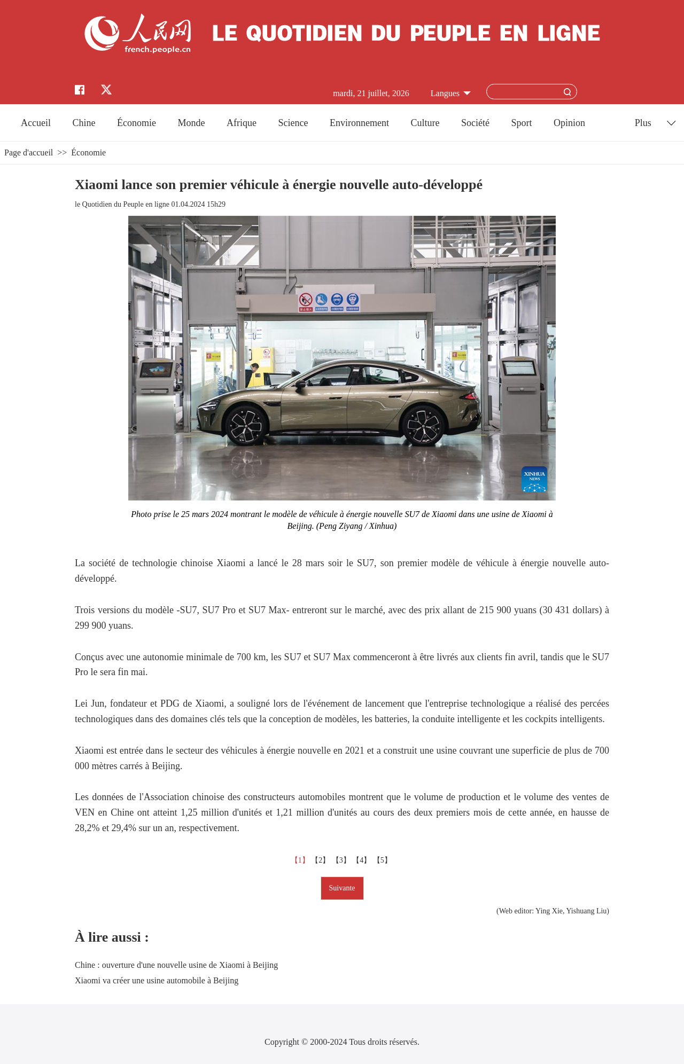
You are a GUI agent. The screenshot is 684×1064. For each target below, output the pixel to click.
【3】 (342, 860)
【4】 (362, 860)
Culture (424, 123)
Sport (521, 123)
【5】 (383, 860)
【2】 (321, 860)
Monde (191, 123)
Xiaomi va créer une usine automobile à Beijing (156, 980)
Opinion (569, 123)
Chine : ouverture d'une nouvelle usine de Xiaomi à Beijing (176, 964)
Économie (136, 123)
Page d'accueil (28, 152)
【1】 (301, 860)
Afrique (241, 123)
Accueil (36, 123)
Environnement (359, 123)
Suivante (342, 888)
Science (293, 123)
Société (475, 123)
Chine (84, 123)
